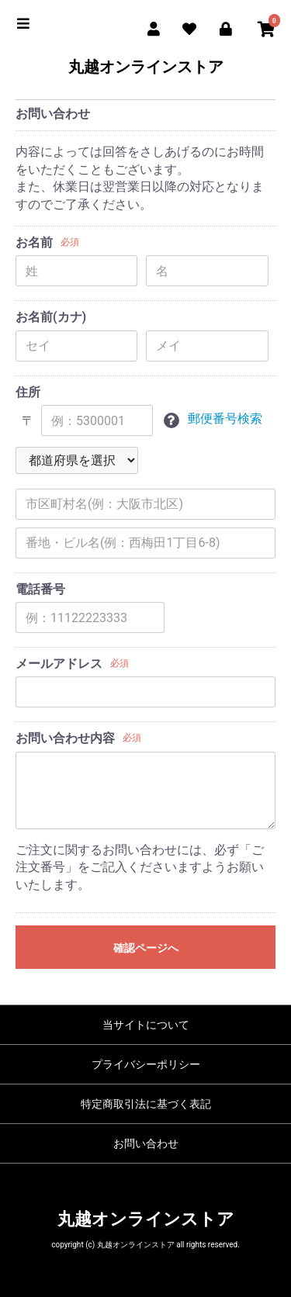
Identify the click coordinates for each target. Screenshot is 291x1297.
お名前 (34, 242)
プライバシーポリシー (146, 1064)
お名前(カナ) (51, 317)
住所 (28, 392)
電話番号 (40, 589)
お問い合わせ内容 (65, 738)
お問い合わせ (145, 1143)
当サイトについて (145, 1025)
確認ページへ (145, 948)
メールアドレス (59, 663)
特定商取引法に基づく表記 (146, 1104)
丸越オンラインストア (145, 66)
